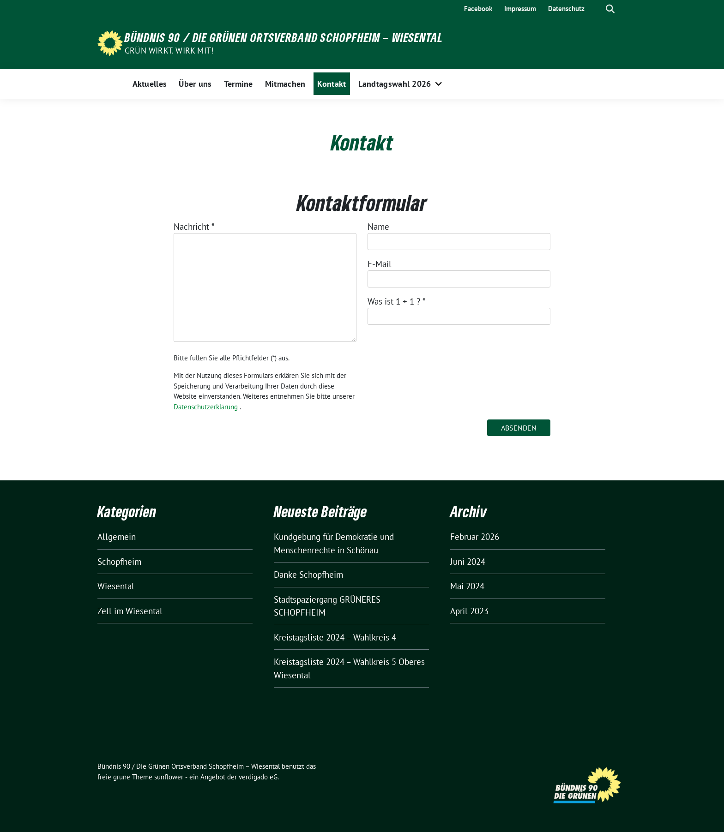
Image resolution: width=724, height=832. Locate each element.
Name (378, 226)
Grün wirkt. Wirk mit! (169, 50)
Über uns (195, 83)
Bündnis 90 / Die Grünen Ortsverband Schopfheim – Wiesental (284, 37)
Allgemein (116, 536)
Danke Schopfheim (308, 574)
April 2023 (469, 611)
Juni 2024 (467, 561)
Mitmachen (285, 83)
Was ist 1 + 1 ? (397, 301)
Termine (238, 83)
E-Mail (380, 263)
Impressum (520, 8)
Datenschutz (566, 8)
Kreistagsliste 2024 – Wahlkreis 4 (335, 637)
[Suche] (597, 9)
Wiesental (115, 586)
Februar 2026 (474, 536)
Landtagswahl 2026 (394, 83)
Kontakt (331, 83)
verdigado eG (258, 776)
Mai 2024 (467, 586)
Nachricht (194, 226)
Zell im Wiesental (130, 611)
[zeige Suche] (610, 9)
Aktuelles (150, 83)
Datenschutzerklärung (206, 406)
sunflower (168, 776)
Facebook (478, 8)
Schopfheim (119, 561)
